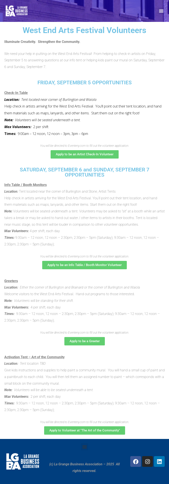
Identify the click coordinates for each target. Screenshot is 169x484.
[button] (161, 10)
